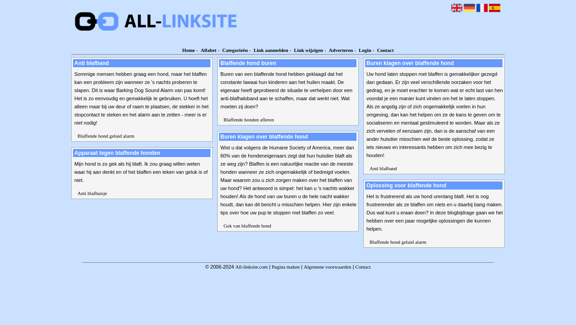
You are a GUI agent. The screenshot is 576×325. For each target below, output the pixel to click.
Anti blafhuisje (92, 193)
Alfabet (208, 50)
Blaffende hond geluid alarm (106, 136)
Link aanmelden (271, 50)
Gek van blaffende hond (247, 225)
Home (188, 50)
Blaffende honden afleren (249, 119)
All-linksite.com (251, 266)
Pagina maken (286, 266)
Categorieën (235, 50)
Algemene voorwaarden (327, 266)
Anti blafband (383, 168)
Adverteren (341, 50)
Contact (385, 50)
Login (365, 50)
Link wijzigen (308, 50)
